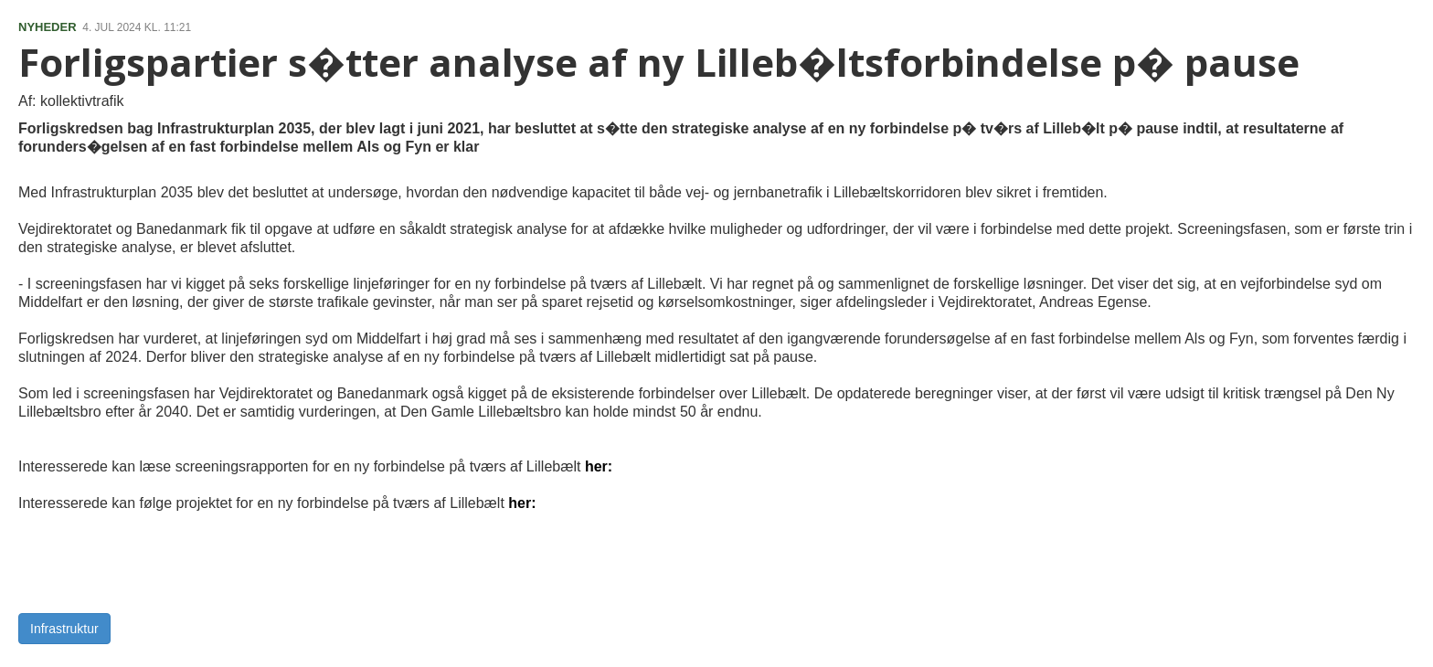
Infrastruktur (64, 628)
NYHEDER (47, 27)
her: (598, 466)
